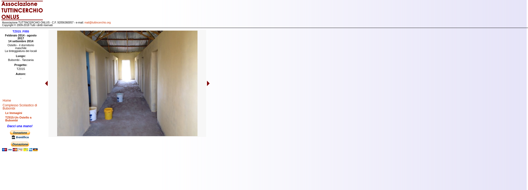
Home (7, 100)
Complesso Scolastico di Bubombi (20, 106)
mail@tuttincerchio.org (98, 22)
